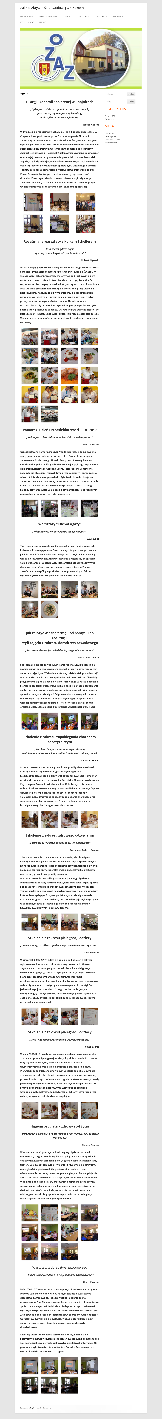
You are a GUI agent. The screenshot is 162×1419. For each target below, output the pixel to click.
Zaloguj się (109, 133)
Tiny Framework (35, 1408)
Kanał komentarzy (112, 139)
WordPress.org (111, 142)
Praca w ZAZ (118, 16)
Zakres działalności (46, 16)
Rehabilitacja (84, 16)
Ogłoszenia (109, 119)
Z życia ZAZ (66, 16)
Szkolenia (101, 16)
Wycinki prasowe (27, 22)
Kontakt (42, 22)
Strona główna (26, 16)
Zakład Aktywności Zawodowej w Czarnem (52, 7)
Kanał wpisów (110, 136)
